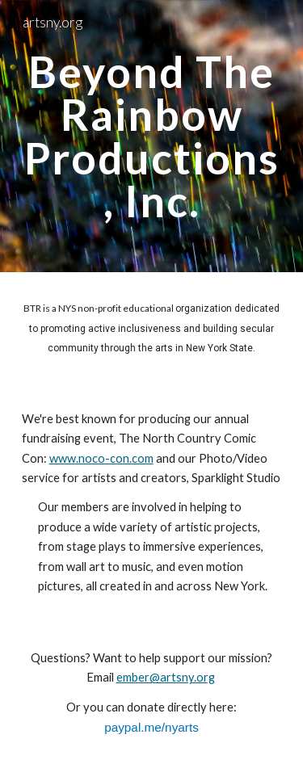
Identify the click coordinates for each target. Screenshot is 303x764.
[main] (151, 136)
